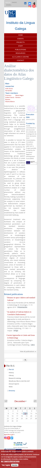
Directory (12, 391)
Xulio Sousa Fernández (9, 90)
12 (25, 413)
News (11, 387)
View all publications (27, 351)
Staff (20, 46)
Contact (20, 60)
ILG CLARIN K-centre (20, 57)
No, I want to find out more (10, 461)
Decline (14, 465)
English (7, 2)
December (21, 401)
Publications (20, 49)
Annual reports (14, 384)
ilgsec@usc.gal (9, 434)
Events (20, 39)
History (11, 373)
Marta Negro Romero (19, 96)
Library (11, 375)
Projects (21, 42)
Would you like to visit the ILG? (19, 381)
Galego (14, 2)
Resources (20, 53)
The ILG (11, 369)
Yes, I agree (6, 465)
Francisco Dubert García (9, 96)
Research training (15, 378)
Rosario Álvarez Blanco (10, 100)
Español (8, 5)
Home (20, 35)
